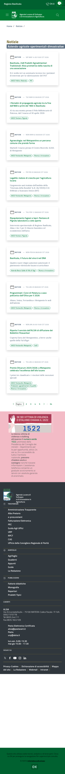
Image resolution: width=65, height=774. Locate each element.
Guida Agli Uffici (15, 528)
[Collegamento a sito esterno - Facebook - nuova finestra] (10, 657)
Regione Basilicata (12, 4)
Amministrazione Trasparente (22, 509)
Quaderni (12, 559)
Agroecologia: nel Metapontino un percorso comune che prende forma (30, 142)
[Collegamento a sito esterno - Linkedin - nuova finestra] (24, 657)
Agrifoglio (12, 555)
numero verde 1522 (24, 440)
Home (9, 26)
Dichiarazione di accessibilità (35, 666)
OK (34, 766)
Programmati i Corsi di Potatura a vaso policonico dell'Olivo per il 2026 (28, 294)
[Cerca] (57, 15)
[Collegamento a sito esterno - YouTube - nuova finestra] (15, 657)
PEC (10, 524)
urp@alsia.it (14, 635)
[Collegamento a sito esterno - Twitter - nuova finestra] (5, 657)
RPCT (10, 535)
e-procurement (15, 517)
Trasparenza (10, 504)
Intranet (44, 669)
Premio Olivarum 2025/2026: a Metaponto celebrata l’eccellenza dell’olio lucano (30, 369)
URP (10, 532)
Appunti (12, 563)
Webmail (33, 669)
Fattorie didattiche (17, 583)
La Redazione (14, 570)
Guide (11, 567)
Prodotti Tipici (14, 594)
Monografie (13, 587)
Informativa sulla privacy (36, 761)
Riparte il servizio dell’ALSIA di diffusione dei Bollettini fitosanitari (31, 332)
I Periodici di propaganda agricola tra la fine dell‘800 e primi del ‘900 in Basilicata (30, 104)
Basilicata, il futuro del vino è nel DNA (28, 258)
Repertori (12, 591)
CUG (10, 539)
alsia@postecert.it (17, 629)
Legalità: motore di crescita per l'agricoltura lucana (30, 179)
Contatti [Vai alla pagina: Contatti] (6, 602)
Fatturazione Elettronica (19, 520)
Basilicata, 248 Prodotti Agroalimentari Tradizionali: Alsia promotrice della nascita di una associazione (31, 65)
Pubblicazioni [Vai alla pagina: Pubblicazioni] (11, 577)
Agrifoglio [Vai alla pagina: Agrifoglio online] (9, 550)
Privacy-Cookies (10, 666)
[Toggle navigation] (7, 14)
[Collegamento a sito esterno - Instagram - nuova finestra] (20, 657)
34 (51, 404)
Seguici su (7, 650)
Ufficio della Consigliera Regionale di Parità (28, 543)
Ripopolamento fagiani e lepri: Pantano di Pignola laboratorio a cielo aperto (29, 219)
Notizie (19, 26)
